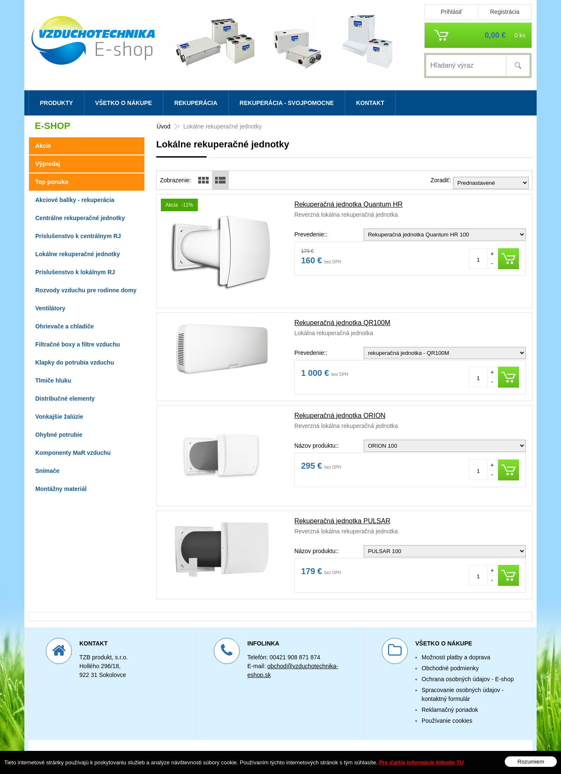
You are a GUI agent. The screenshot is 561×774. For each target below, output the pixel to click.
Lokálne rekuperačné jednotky (77, 254)
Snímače (47, 470)
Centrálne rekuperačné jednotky (80, 218)
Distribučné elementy (65, 398)
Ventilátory (50, 308)
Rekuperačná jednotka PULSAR (342, 521)
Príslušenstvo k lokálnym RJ (75, 272)
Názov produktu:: (316, 445)
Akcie (43, 145)
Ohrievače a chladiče (64, 326)
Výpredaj (47, 163)
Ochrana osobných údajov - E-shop (468, 679)
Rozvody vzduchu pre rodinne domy (85, 290)
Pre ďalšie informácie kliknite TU (421, 762)
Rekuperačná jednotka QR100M (342, 322)
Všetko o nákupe (123, 103)
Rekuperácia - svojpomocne (287, 103)
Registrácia (504, 11)
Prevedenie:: (311, 234)
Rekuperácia (196, 103)
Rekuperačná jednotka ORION (339, 415)
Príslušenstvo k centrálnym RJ (78, 236)
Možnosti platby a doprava (456, 657)
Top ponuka (51, 181)
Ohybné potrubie (58, 434)
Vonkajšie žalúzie (59, 416)
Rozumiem (530, 761)
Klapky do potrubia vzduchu (74, 362)
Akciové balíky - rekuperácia (74, 200)
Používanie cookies (447, 720)
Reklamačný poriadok (450, 709)
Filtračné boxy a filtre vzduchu (77, 344)
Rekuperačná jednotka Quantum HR (348, 204)
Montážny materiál (61, 488)
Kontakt (370, 103)
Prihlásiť (451, 11)
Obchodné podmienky (450, 668)
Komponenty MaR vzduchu (73, 452)
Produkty (56, 103)
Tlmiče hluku (53, 380)
